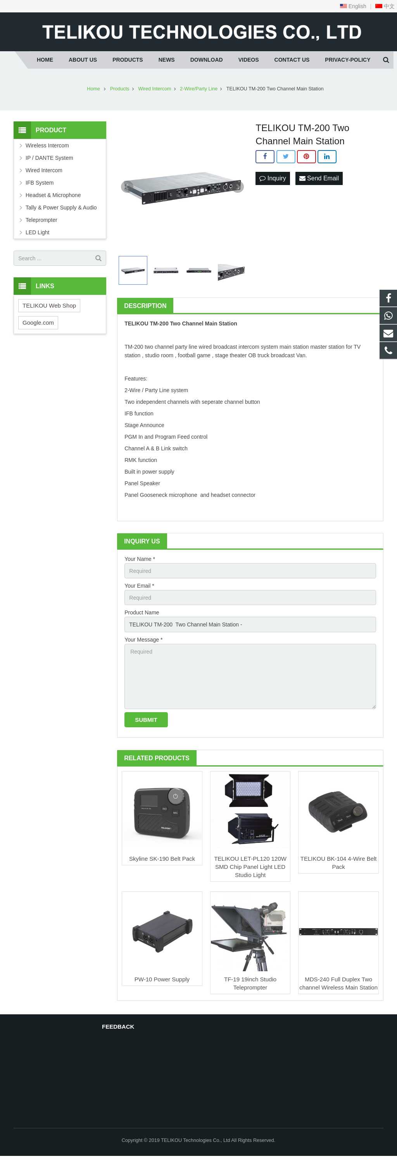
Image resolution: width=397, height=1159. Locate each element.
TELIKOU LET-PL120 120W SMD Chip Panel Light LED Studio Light (250, 866)
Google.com (38, 322)
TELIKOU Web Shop (49, 305)
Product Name (141, 612)
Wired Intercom (44, 170)
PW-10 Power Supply (162, 979)
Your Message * (143, 640)
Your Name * (139, 559)
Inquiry (272, 178)
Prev (127, 187)
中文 (385, 6)
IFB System (40, 183)
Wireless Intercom (47, 145)
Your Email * (139, 586)
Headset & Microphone (53, 195)
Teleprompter (41, 220)
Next (237, 187)
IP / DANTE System (49, 158)
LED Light (37, 232)
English (353, 6)
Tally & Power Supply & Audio (61, 207)
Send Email (319, 178)
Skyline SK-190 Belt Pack (162, 858)
